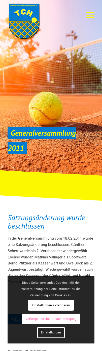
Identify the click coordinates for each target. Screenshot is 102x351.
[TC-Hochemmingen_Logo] (42, 21)
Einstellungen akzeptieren (51, 305)
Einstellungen (51, 332)
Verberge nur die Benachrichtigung (51, 319)
